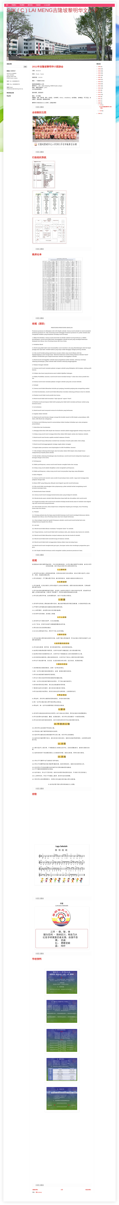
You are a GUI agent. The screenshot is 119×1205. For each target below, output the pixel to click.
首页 (7, 5)
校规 (34, 560)
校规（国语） (39, 323)
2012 (99, 96)
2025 (99, 68)
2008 (99, 113)
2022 (99, 75)
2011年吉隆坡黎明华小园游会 (47, 66)
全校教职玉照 (39, 112)
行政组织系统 (39, 157)
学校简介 (14, 5)
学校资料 (37, 959)
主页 (62, 1189)
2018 (99, 83)
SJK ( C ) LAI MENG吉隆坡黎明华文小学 (52, 10)
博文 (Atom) (39, 1192)
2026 (99, 66)
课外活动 (30, 5)
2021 (99, 77)
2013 (99, 94)
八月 (100, 104)
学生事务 (22, 5)
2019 (99, 81)
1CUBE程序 (47, 5)
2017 (99, 85)
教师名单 (37, 254)
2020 (99, 79)
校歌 (34, 794)
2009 (99, 103)
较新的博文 (35, 1189)
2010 (99, 101)
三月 (100, 110)
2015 (99, 90)
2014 (99, 92)
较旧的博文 (88, 1189)
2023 (99, 73)
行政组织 (38, 5)
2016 (99, 88)
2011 (99, 98)
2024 (99, 71)
